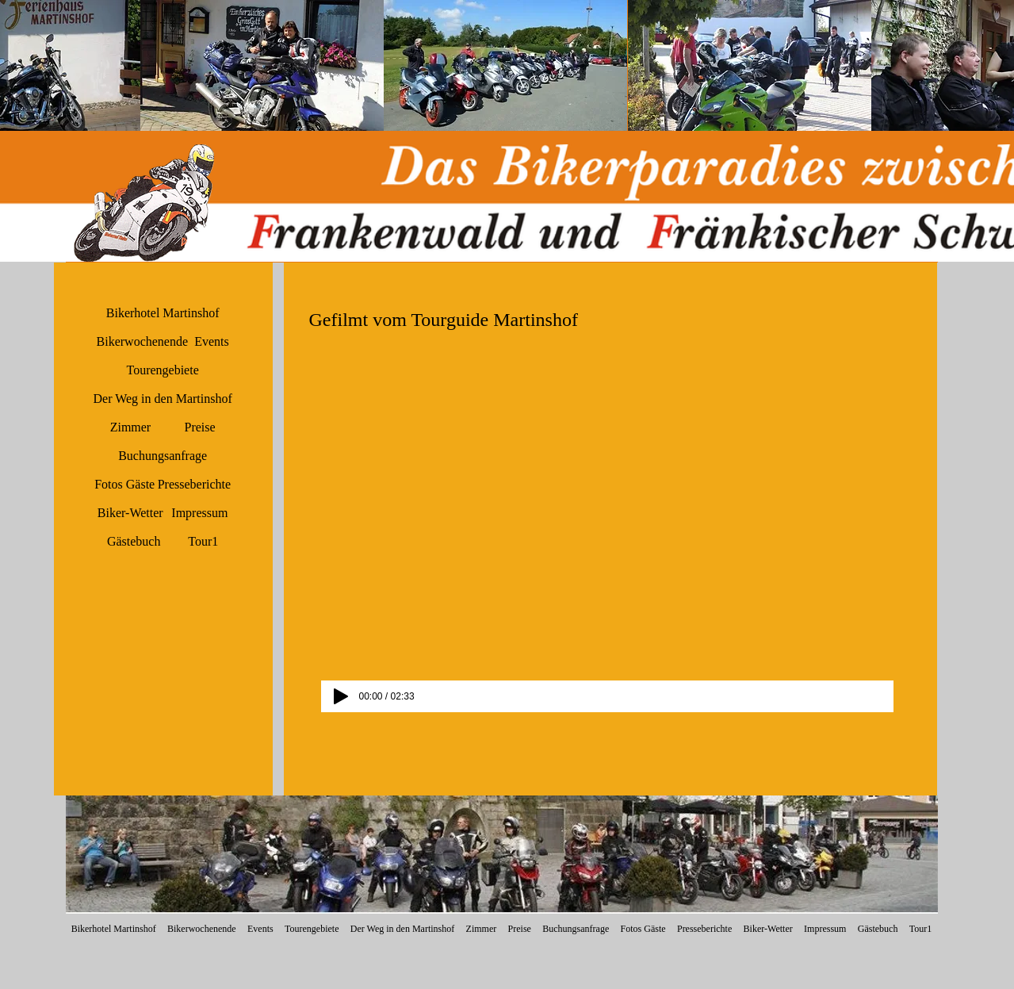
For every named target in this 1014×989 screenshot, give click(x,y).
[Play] (341, 696)
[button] (262, 65)
